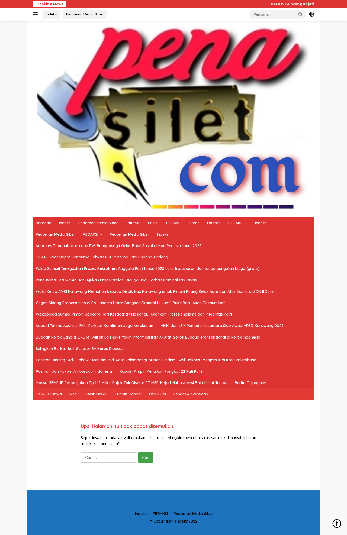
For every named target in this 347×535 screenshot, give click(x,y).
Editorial (133, 223)
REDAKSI (173, 223)
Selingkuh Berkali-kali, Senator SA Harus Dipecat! (80, 348)
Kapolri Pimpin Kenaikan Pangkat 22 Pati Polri (161, 371)
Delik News (96, 394)
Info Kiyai (157, 394)
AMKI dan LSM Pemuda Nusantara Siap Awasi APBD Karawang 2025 (222, 325)
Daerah (214, 223)
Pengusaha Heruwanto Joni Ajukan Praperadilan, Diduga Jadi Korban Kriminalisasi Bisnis (116, 280)
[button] (300, 14)
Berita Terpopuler (250, 382)
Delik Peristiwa (49, 394)
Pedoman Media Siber (84, 14)
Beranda (44, 223)
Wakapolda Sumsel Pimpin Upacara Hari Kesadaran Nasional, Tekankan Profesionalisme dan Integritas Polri (134, 314)
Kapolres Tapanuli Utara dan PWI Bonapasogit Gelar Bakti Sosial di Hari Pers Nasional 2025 (118, 245)
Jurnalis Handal (128, 394)
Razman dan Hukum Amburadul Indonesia (74, 371)
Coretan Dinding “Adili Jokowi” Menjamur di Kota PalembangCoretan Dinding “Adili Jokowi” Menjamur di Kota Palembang (146, 360)
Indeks (51, 14)
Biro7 (74, 394)
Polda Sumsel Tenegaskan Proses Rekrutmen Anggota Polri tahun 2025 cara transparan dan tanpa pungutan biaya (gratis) (148, 268)
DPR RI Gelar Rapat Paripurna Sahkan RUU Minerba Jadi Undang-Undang (102, 257)
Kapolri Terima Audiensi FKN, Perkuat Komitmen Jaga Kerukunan (94, 325)
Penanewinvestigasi (191, 394)
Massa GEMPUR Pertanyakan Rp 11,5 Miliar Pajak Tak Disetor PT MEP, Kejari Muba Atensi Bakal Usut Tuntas (131, 382)
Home (194, 223)
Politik (153, 223)
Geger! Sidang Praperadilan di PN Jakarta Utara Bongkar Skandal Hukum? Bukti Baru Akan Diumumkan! (130, 302)
